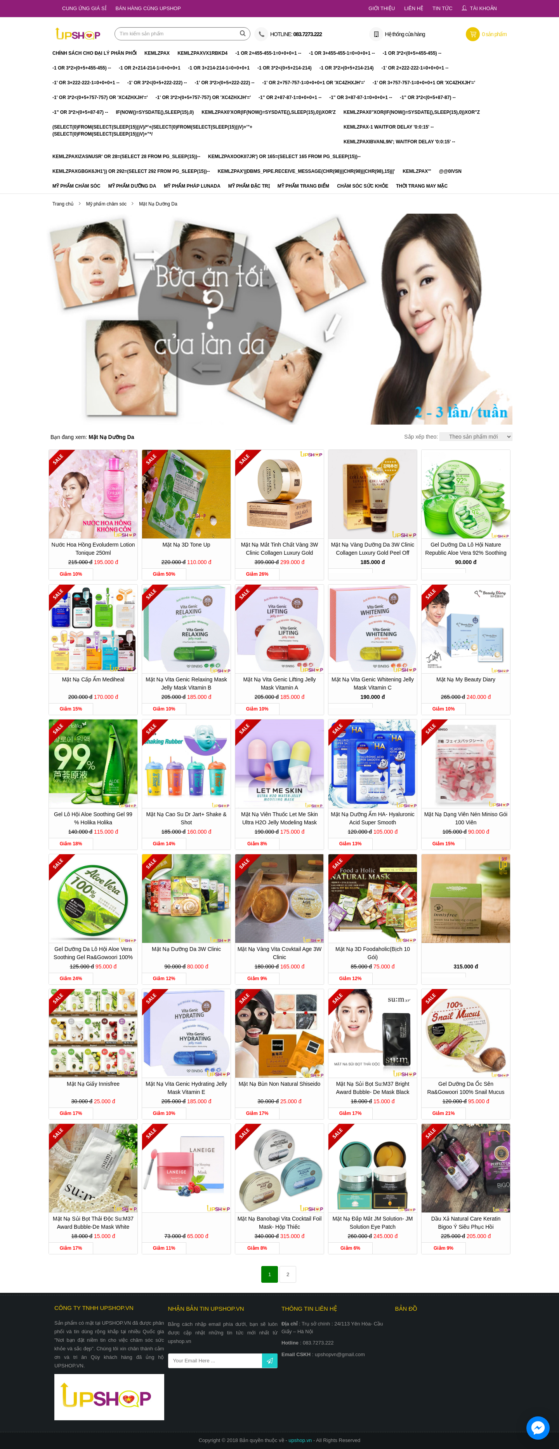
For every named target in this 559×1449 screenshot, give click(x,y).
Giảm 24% (71, 978)
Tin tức (442, 8)
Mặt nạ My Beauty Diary (465, 679)
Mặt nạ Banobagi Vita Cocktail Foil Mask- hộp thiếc (280, 1223)
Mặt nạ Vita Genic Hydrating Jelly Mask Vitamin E (186, 1088)
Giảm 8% (257, 843)
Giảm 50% (164, 574)
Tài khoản (483, 8)
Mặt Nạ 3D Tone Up (186, 545)
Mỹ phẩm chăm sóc (107, 204)
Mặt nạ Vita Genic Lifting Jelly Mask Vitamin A (279, 683)
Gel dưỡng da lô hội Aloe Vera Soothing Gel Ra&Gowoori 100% (93, 953)
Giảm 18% (71, 843)
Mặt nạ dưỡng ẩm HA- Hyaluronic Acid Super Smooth (373, 818)
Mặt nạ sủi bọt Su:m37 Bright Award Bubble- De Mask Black (373, 1088)
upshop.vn (300, 1440)
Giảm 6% (350, 1248)
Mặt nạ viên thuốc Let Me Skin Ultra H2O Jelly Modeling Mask (279, 818)
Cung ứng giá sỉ (84, 8)
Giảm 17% (71, 1113)
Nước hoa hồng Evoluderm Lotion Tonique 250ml (93, 549)
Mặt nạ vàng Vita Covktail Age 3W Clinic (280, 953)
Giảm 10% (71, 574)
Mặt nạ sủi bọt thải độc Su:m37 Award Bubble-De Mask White (93, 1223)
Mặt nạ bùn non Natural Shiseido (280, 1084)
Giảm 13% (350, 843)
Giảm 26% (257, 574)
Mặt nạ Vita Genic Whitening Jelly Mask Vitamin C (373, 683)
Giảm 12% (164, 978)
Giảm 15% (71, 709)
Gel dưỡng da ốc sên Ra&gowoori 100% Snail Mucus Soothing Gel (465, 1089)
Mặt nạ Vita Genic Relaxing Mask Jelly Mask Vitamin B (186, 683)
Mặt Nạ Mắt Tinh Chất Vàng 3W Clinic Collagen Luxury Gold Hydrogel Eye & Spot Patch (279, 550)
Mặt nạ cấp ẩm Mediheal (93, 679)
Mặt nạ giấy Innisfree (93, 1084)
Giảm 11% (164, 1248)
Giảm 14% (164, 843)
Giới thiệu (381, 8)
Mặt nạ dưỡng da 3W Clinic (186, 949)
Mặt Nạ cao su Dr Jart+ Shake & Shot (186, 818)
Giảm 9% (257, 978)
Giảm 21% (443, 1113)
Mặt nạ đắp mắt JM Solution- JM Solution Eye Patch (372, 1223)
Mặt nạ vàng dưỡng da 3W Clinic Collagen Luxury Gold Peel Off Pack (373, 550)
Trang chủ (62, 204)
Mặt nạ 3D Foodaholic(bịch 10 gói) (372, 953)
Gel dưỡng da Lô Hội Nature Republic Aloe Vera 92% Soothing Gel (465, 550)
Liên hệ (413, 8)
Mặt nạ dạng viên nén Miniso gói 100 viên (465, 818)
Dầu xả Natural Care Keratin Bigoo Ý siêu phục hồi (466, 1223)
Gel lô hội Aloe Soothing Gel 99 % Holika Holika (93, 818)
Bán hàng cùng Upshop (148, 8)
